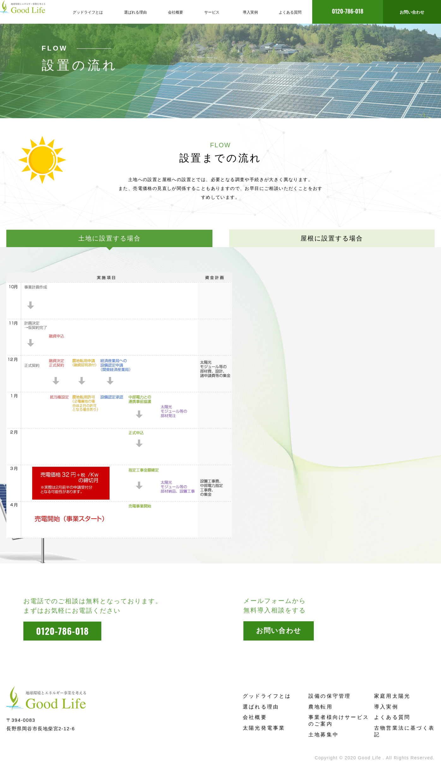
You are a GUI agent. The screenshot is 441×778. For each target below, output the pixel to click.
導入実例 (386, 706)
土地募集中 (323, 734)
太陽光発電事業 (264, 728)
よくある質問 (392, 717)
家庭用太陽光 (392, 696)
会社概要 (255, 717)
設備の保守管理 (329, 696)
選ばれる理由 (261, 706)
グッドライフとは (267, 696)
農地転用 (320, 706)
